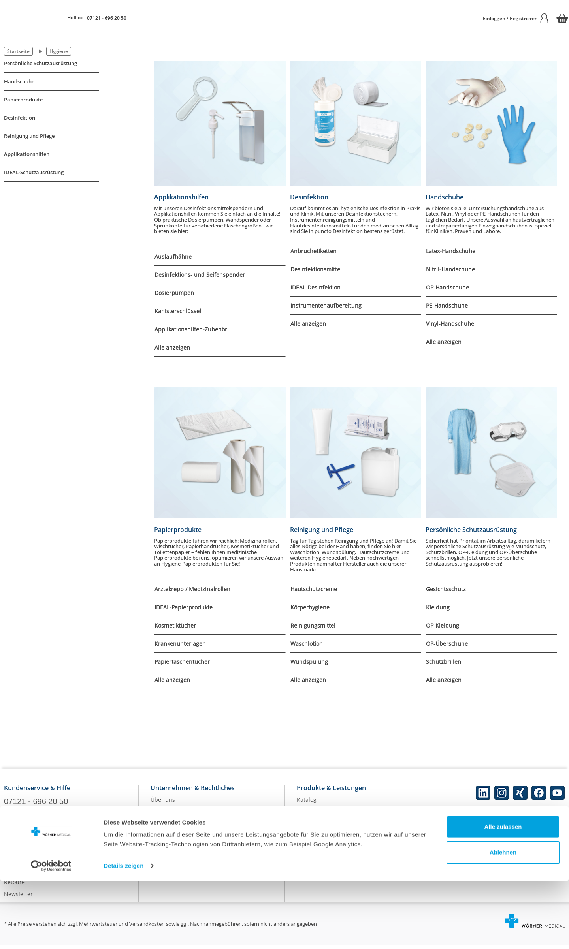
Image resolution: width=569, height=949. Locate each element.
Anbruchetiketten (313, 251)
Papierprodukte (23, 100)
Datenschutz (167, 827)
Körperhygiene (310, 607)
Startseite (18, 51)
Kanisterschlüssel (177, 311)
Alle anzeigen (172, 347)
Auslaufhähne (173, 256)
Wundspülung (309, 661)
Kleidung (438, 607)
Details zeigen (123, 933)
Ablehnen (503, 920)
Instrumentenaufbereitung (326, 305)
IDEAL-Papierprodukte (183, 607)
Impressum (166, 839)
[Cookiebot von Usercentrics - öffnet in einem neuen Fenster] (51, 934)
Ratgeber (309, 827)
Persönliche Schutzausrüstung (40, 63)
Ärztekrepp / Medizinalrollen (192, 589)
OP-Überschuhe (447, 643)
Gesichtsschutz (446, 589)
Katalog (307, 803)
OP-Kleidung (442, 625)
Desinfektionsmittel (316, 269)
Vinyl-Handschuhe (450, 323)
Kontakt (14, 838)
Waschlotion (306, 643)
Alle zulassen (503, 894)
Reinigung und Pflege (29, 136)
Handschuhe (19, 82)
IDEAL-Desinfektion (315, 287)
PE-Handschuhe (447, 305)
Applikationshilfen (26, 154)
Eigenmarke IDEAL (321, 815)
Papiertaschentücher (182, 661)
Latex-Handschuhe (450, 251)
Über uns (163, 803)
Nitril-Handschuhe (450, 269)
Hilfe (10, 862)
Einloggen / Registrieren (516, 18)
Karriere (161, 815)
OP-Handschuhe (447, 287)
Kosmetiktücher (175, 625)
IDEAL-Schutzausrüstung (34, 172)
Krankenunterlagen (180, 643)
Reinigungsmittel (312, 625)
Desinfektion (19, 118)
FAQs (10, 850)
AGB (156, 851)
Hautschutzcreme (313, 589)
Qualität (307, 851)
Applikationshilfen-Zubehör (190, 329)
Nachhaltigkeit (316, 839)
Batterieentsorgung (322, 862)
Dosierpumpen (174, 293)
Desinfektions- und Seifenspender (199, 274)
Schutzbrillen (443, 661)
